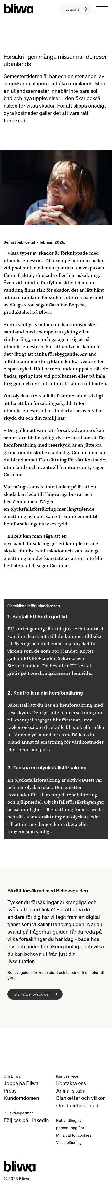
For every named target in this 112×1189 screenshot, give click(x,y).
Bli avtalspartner (18, 1113)
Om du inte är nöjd (77, 1105)
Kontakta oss (71, 1083)
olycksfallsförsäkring (33, 509)
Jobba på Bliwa (21, 1083)
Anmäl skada (70, 1090)
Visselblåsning (69, 1142)
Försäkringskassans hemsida (59, 673)
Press (10, 1090)
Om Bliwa (12, 1076)
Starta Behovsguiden (32, 994)
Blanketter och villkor (80, 1098)
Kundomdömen (21, 1098)
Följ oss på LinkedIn (26, 1120)
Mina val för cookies (73, 1135)
